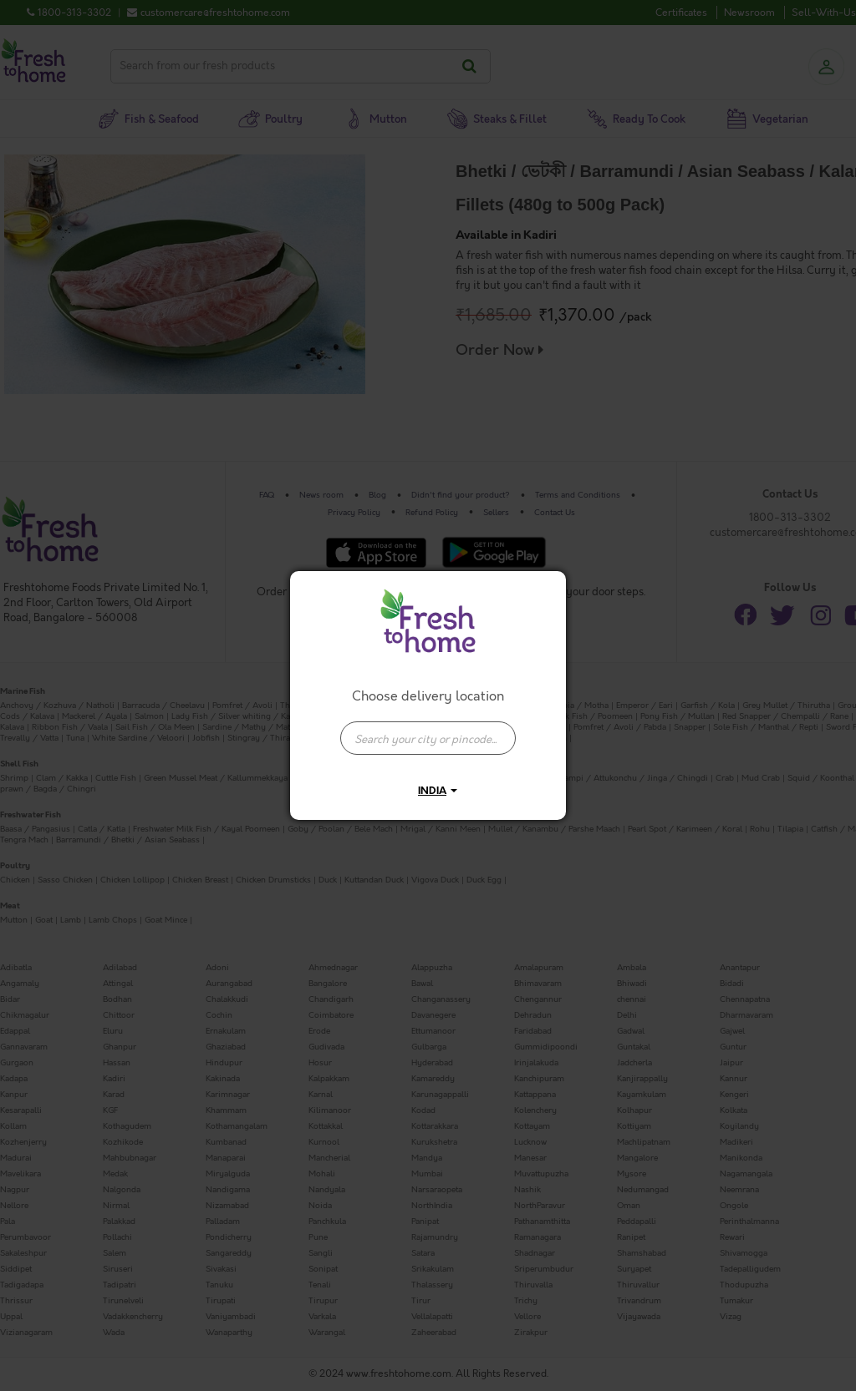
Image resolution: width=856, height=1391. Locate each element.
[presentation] (428, 738)
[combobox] (428, 730)
